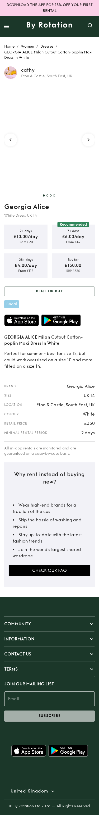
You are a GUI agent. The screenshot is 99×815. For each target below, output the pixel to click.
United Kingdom (29, 791)
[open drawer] (6, 26)
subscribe (49, 716)
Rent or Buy (49, 291)
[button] (49, 624)
